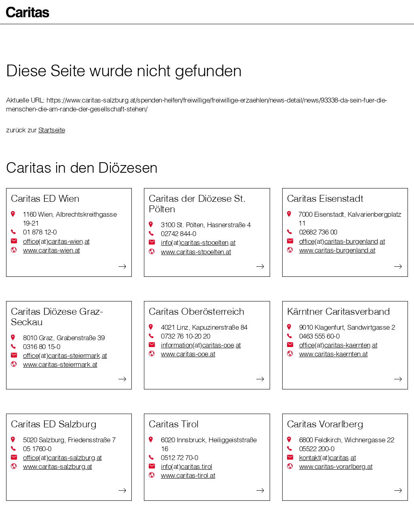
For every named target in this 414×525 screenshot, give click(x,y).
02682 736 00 (318, 232)
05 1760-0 (37, 448)
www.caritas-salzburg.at (57, 466)
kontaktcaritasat (327, 457)
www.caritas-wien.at (51, 250)
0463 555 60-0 (319, 336)
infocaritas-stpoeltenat (198, 242)
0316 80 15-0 (41, 346)
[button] (28, 12)
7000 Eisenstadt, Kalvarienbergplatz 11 (349, 218)
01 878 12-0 (40, 232)
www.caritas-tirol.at (188, 475)
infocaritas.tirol (186, 466)
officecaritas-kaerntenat (338, 345)
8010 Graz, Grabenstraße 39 (63, 337)
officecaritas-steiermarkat (65, 355)
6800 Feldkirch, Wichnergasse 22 (346, 439)
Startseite (51, 129)
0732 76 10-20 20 (185, 336)
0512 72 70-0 (179, 457)
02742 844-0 (178, 233)
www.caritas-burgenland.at (337, 250)
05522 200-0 (316, 448)
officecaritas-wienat (56, 241)
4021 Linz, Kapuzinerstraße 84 (204, 327)
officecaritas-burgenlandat (342, 241)
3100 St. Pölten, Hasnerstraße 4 (206, 224)
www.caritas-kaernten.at (333, 353)
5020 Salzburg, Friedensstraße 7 (69, 439)
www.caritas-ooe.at (188, 353)
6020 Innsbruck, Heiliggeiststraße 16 (209, 444)
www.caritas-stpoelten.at (196, 251)
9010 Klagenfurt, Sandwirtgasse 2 (347, 327)
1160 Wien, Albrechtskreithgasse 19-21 (70, 218)
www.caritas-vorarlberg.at (336, 466)
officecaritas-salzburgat (62, 457)
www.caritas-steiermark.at (60, 364)
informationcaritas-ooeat (201, 345)
